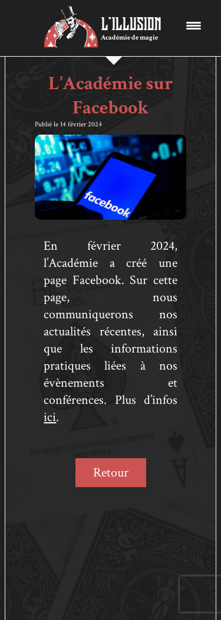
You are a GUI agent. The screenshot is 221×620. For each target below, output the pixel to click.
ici (50, 417)
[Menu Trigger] (193, 25)
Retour (110, 472)
